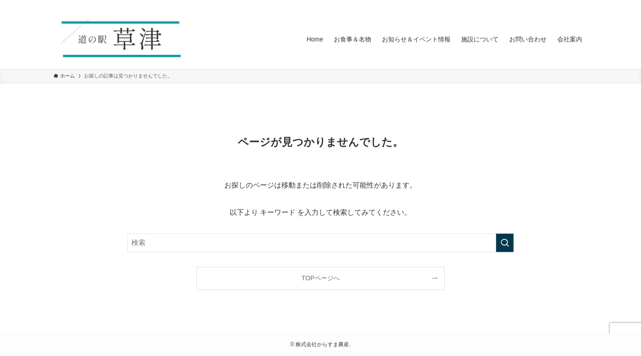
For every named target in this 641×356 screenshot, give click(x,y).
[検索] (582, 5)
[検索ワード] (320, 242)
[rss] (570, 5)
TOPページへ (320, 278)
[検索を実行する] (505, 242)
